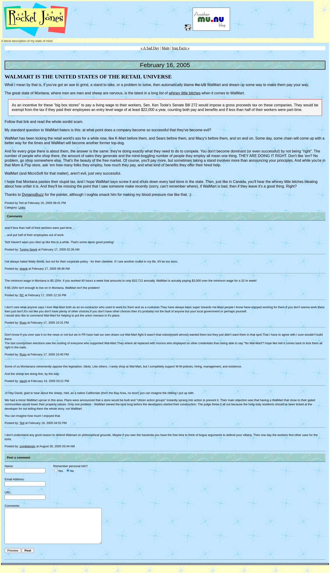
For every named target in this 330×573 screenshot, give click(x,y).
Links (21, 207)
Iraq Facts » (181, 48)
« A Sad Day (150, 48)
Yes (60, 471)
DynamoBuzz (33, 195)
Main (166, 48)
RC (22, 295)
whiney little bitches (184, 93)
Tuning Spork (28, 249)
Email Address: (15, 479)
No (72, 471)
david (23, 381)
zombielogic (27, 446)
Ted (22, 423)
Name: (9, 466)
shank (24, 268)
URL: (8, 492)
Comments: (12, 505)
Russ (23, 322)
